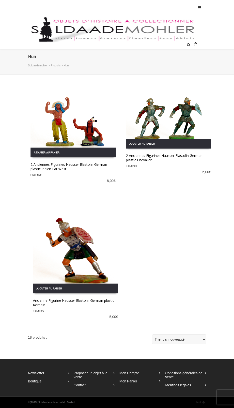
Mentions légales (178, 385)
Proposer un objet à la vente (91, 375)
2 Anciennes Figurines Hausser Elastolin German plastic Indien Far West (69, 166)
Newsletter (36, 373)
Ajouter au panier (47, 152)
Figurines (36, 174)
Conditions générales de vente (184, 375)
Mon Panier (128, 381)
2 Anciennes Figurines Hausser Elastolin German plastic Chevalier (164, 157)
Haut (200, 402)
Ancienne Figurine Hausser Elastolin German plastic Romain (73, 302)
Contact (80, 385)
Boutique (35, 381)
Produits (56, 65)
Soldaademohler (38, 65)
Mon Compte (129, 373)
